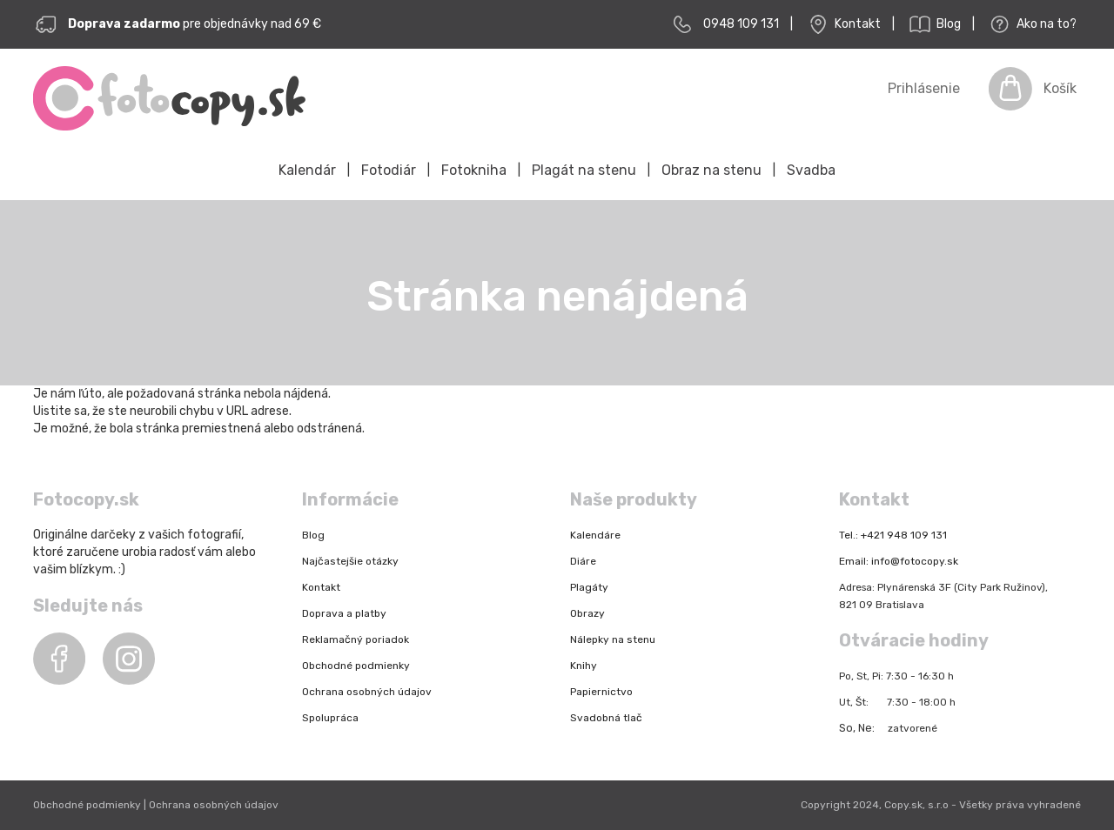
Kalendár (307, 170)
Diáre (583, 561)
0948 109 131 (741, 24)
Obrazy (587, 613)
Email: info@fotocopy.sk (898, 561)
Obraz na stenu (711, 170)
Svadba (811, 170)
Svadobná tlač (606, 718)
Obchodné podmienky (356, 665)
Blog (933, 24)
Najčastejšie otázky (350, 561)
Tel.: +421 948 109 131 (893, 535)
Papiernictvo (601, 692)
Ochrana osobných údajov (367, 692)
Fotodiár (388, 170)
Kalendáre (595, 535)
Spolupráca (330, 718)
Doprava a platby (344, 613)
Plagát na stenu (584, 170)
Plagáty (589, 587)
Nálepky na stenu (612, 639)
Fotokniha (474, 170)
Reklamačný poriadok (355, 639)
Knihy (583, 665)
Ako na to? (1031, 24)
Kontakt (842, 24)
